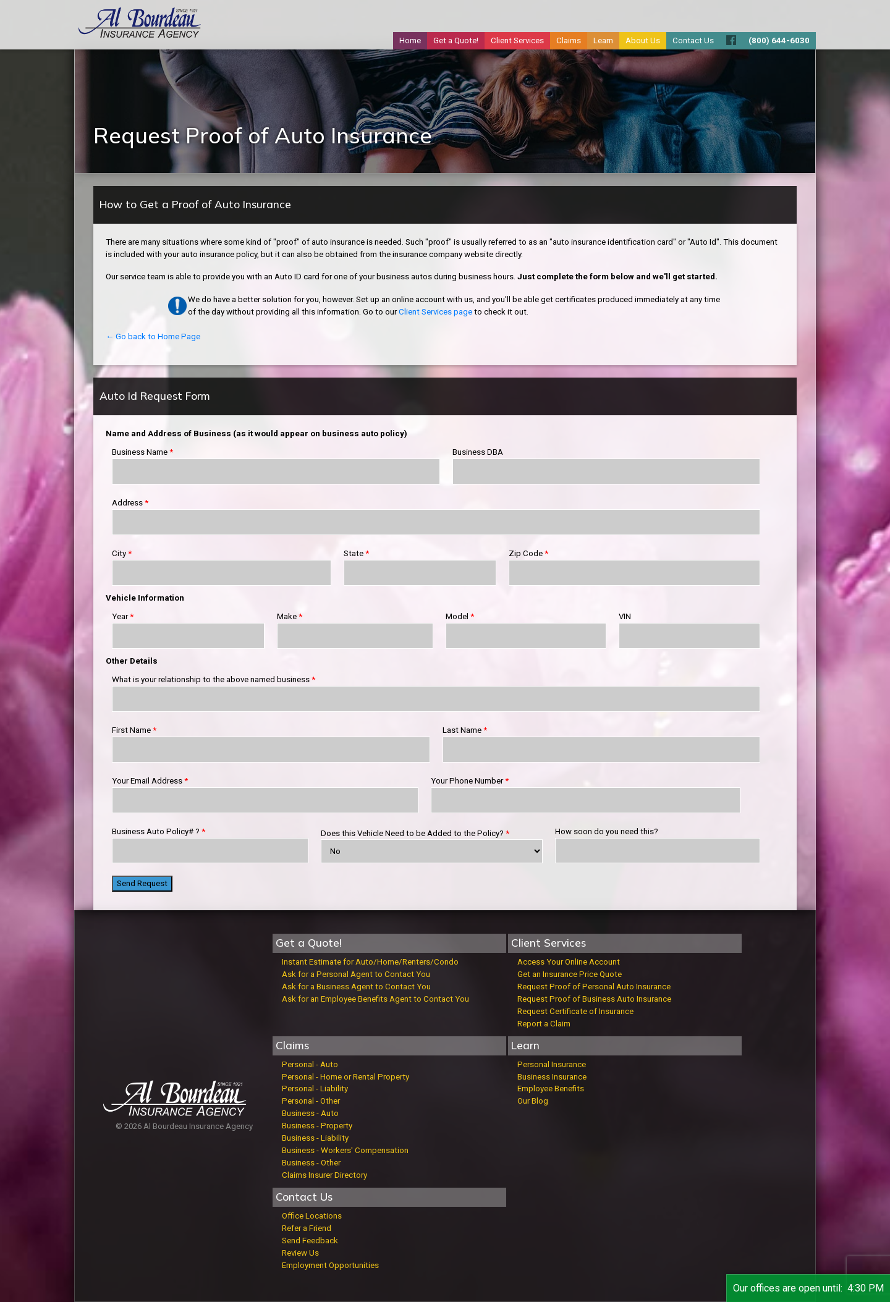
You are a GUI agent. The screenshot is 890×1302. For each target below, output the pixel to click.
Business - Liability (315, 1138)
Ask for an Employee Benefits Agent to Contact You (375, 999)
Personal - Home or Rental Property (345, 1076)
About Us (642, 40)
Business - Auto (310, 1113)
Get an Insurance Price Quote (569, 974)
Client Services (517, 40)
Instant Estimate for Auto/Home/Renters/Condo (370, 961)
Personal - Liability (315, 1088)
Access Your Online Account (568, 961)
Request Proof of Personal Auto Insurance (594, 986)
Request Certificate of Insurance (575, 1011)
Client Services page (435, 311)
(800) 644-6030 (779, 40)
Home (410, 40)
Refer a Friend (306, 1228)
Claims (568, 40)
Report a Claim (543, 1023)
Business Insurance (552, 1076)
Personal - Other (311, 1100)
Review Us (300, 1253)
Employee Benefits (550, 1088)
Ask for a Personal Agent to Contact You (356, 974)
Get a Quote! (455, 40)
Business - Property (317, 1125)
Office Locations (312, 1215)
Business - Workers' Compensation (345, 1150)
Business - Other (311, 1162)
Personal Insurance (551, 1064)
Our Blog (532, 1100)
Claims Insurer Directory (324, 1175)
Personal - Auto (310, 1064)
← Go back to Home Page (153, 336)
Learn (603, 40)
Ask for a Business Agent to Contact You (356, 986)
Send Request (142, 883)
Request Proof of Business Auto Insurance (594, 999)
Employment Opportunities (330, 1265)
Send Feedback (310, 1240)
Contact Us (693, 40)
